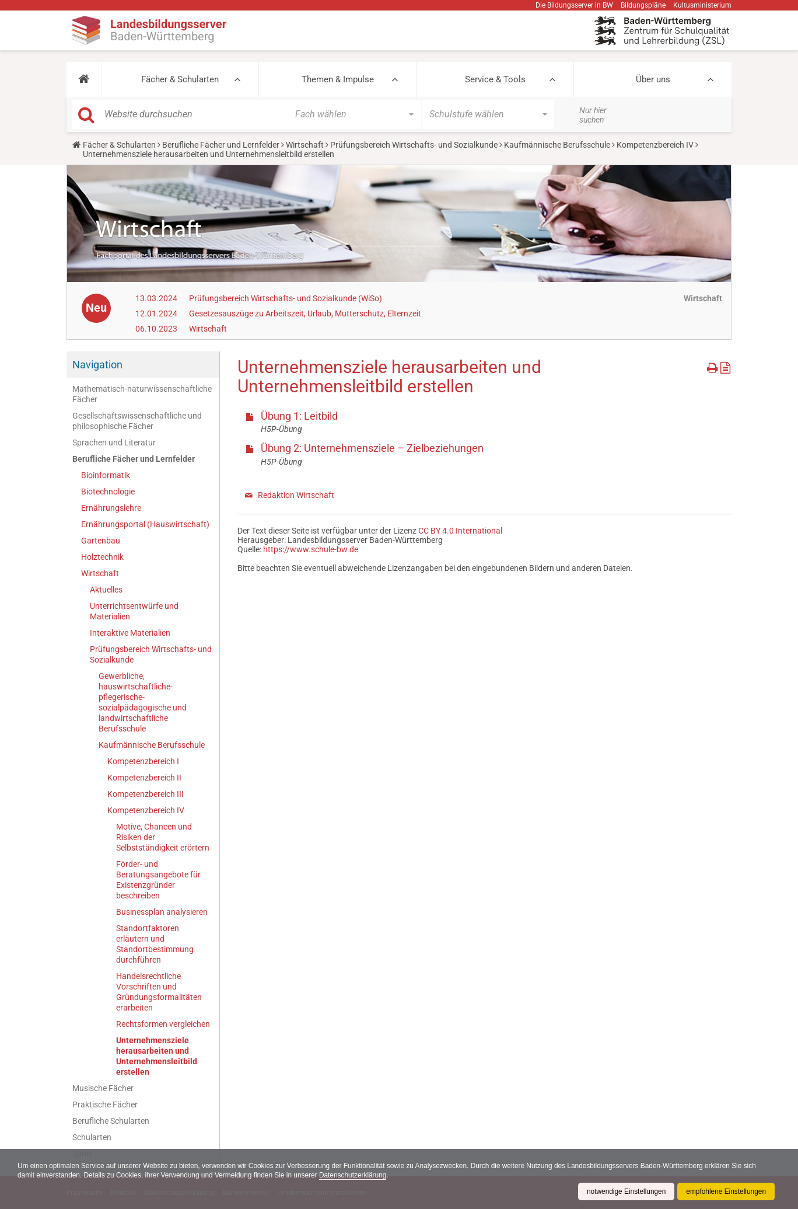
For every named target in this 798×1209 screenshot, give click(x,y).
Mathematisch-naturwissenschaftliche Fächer (142, 394)
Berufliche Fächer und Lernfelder (220, 144)
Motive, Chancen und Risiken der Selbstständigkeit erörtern (162, 837)
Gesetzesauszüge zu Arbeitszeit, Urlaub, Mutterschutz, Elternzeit (305, 313)
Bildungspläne (643, 5)
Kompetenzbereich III (145, 794)
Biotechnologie (108, 491)
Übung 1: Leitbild (299, 416)
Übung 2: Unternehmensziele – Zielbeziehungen (372, 448)
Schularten (91, 1137)
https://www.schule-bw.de (310, 549)
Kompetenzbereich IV (655, 144)
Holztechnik (102, 557)
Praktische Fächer (105, 1104)
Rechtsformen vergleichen (163, 1024)
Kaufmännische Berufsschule (557, 144)
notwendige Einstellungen (625, 1191)
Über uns (653, 79)
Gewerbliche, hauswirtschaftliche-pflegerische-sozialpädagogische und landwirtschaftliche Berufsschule (143, 702)
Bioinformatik (105, 475)
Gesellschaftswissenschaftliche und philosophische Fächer (137, 421)
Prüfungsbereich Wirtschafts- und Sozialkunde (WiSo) (285, 298)
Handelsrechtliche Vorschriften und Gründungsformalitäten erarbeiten (159, 991)
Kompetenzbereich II (144, 777)
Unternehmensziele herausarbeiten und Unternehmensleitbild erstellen (156, 1056)
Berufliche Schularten (110, 1121)
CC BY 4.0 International (460, 530)
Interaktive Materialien (130, 632)
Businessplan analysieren (162, 912)
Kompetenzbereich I (143, 761)
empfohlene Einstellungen (725, 1191)
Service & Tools (495, 79)
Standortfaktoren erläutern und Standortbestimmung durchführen (155, 944)
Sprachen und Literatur (114, 442)
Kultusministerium (702, 5)
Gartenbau (100, 540)
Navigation (97, 364)
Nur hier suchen (593, 115)
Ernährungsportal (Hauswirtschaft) (145, 524)
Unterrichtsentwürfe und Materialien (134, 611)
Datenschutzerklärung (356, 1175)
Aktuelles (106, 589)
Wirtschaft (305, 144)
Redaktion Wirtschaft (296, 495)
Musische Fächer (103, 1088)
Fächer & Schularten (180, 79)
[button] (83, 79)
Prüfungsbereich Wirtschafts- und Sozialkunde (414, 144)
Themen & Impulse (338, 79)
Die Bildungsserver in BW (574, 5)
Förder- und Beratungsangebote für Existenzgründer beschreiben (158, 879)
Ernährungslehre (111, 508)
